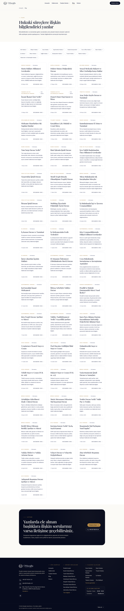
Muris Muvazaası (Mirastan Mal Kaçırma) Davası (61, 400)
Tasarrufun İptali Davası (31, 177)
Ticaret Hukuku (70, 53)
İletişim (79, 3)
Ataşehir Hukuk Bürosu (69, 581)
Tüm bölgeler (67, 593)
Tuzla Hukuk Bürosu (68, 573)
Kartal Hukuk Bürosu (68, 571)
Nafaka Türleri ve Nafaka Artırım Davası (31, 453)
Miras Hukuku (33, 53)
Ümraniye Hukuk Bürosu (69, 584)
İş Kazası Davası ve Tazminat (32, 232)
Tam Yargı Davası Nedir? (31, 150)
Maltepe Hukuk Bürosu (69, 576)
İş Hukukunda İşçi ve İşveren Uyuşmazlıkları (91, 204)
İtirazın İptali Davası (29, 203)
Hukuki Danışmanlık (73, 50)
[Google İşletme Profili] (20, 595)
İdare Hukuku (99, 50)
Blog (73, 3)
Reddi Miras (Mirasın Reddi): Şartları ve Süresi (31, 427)
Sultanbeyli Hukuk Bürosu (70, 579)
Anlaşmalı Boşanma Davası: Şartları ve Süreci (32, 480)
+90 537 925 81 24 (93, 529)
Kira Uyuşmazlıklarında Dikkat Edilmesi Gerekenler (91, 233)
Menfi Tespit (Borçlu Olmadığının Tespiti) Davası (61, 178)
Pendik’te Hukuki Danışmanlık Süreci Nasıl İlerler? (90, 290)
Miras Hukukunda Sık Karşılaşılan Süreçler (88, 178)
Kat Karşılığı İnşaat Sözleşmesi (28, 289)
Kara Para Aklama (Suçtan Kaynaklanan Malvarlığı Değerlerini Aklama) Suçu (90, 319)
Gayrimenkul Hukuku (58, 50)
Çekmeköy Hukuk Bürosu (69, 590)
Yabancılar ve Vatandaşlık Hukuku (28, 57)
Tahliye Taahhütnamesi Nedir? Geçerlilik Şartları (60, 318)
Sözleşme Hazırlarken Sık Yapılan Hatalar (31, 124)
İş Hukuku (23, 53)
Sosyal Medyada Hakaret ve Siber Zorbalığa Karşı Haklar (91, 69)
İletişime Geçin (115, 3)
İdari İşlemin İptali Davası (60, 150)
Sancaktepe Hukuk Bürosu (70, 587)
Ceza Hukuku (46, 50)
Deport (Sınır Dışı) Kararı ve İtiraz (61, 98)
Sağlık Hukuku (45, 53)
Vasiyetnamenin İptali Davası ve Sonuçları (88, 373)
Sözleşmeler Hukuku (57, 53)
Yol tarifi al (25, 591)
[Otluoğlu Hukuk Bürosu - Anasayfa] (10, 3)
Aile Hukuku (23, 50)
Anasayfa (47, 3)
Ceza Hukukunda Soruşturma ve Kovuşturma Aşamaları (91, 261)
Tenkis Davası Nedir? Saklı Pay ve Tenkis (90, 400)
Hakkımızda (55, 3)
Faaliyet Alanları (65, 3)
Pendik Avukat (67, 568)
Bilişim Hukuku (35, 50)
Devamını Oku (38, 84)
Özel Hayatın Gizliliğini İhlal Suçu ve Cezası (61, 347)
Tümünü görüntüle (91, 583)
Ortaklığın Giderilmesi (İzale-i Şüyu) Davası (30, 400)
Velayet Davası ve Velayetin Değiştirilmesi (61, 453)
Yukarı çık (101, 607)
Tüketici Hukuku (82, 53)
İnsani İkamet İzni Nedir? (31, 97)
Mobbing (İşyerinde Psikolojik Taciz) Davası (59, 204)
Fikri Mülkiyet (99, 580)
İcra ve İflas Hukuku (87, 50)
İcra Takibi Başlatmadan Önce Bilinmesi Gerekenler (90, 151)
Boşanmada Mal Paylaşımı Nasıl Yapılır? (90, 427)
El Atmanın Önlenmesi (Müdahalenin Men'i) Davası (61, 260)
